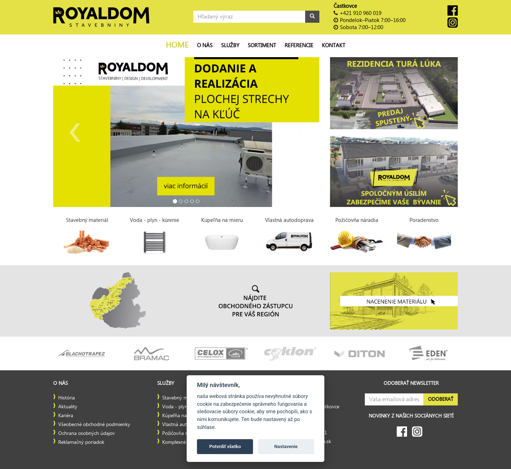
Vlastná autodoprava (184, 425)
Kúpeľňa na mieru (181, 416)
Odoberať (440, 399)
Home (177, 45)
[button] (73, 132)
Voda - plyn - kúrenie (185, 407)
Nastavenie (286, 446)
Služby (230, 45)
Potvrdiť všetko (225, 446)
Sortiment (262, 45)
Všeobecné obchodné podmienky (94, 425)
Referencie (299, 45)
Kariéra (65, 416)
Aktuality (67, 407)
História (66, 398)
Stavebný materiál (181, 398)
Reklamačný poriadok (81, 442)
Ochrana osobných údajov (86, 433)
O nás (205, 45)
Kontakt (333, 45)
